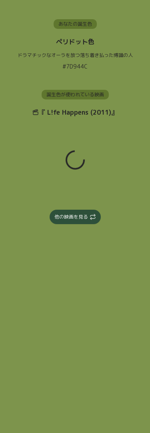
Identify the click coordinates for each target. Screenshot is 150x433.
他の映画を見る (75, 216)
